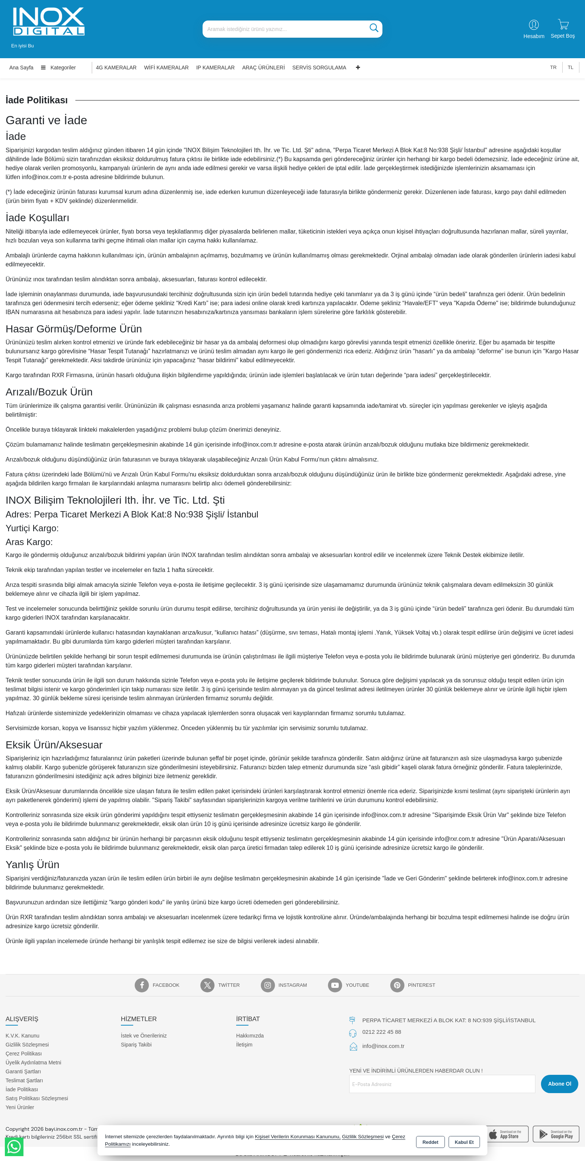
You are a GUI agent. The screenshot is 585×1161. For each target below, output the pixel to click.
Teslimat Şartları (24, 1080)
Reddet (430, 1140)
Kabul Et (464, 1140)
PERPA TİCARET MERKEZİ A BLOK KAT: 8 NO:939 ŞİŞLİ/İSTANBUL (449, 1020)
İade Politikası (22, 1089)
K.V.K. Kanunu (23, 1036)
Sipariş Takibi (136, 1045)
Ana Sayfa (21, 68)
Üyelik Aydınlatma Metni (33, 1062)
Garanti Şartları (23, 1071)
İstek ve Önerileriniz (144, 1036)
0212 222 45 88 (381, 1032)
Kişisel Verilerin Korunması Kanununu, (298, 1136)
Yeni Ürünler (20, 1107)
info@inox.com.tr (383, 1046)
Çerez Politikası (24, 1054)
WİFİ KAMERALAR (166, 68)
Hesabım (533, 36)
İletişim (244, 1045)
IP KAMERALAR (215, 68)
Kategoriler (58, 68)
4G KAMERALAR (116, 68)
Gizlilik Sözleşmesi (27, 1045)
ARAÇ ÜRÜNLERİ (263, 68)
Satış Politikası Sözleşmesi (37, 1098)
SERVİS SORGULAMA (319, 68)
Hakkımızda (250, 1036)
